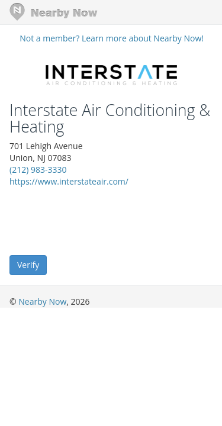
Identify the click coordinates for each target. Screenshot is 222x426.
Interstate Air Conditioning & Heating (109, 118)
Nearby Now (42, 301)
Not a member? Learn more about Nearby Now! (112, 38)
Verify (28, 264)
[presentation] (99, 220)
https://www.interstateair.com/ (68, 181)
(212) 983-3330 (37, 169)
